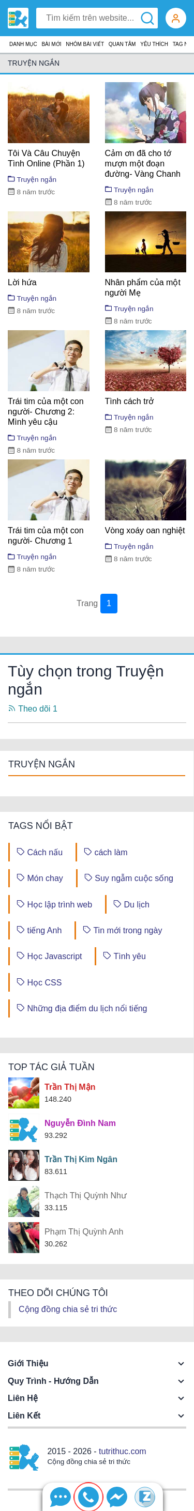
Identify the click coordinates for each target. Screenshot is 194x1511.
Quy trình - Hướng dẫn (53, 1381)
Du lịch (131, 904)
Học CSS (39, 982)
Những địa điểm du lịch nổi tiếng (82, 1008)
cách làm (105, 852)
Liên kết (24, 1415)
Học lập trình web (54, 904)
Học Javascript (49, 956)
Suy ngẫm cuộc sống (128, 878)
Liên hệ (23, 1398)
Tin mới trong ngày (122, 930)
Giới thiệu (28, 1363)
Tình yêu (124, 956)
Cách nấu (40, 852)
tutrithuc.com (122, 1451)
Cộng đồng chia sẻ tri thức (68, 1309)
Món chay (40, 878)
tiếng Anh (39, 930)
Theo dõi (32, 708)
